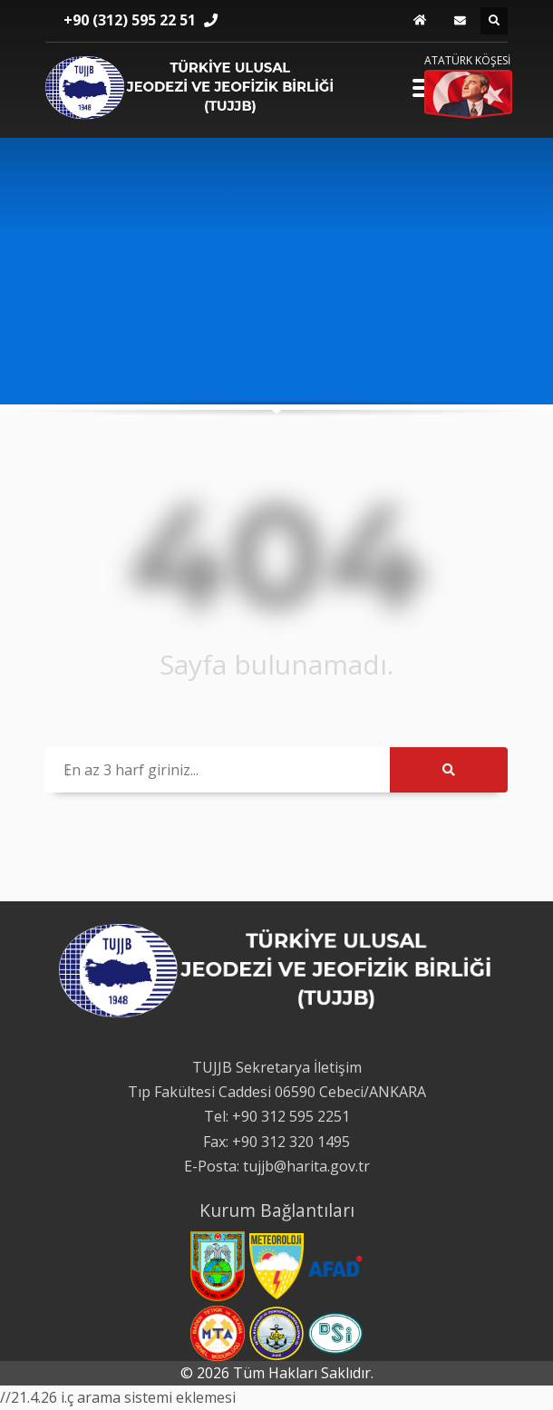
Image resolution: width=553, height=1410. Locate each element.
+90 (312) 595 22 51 (129, 20)
